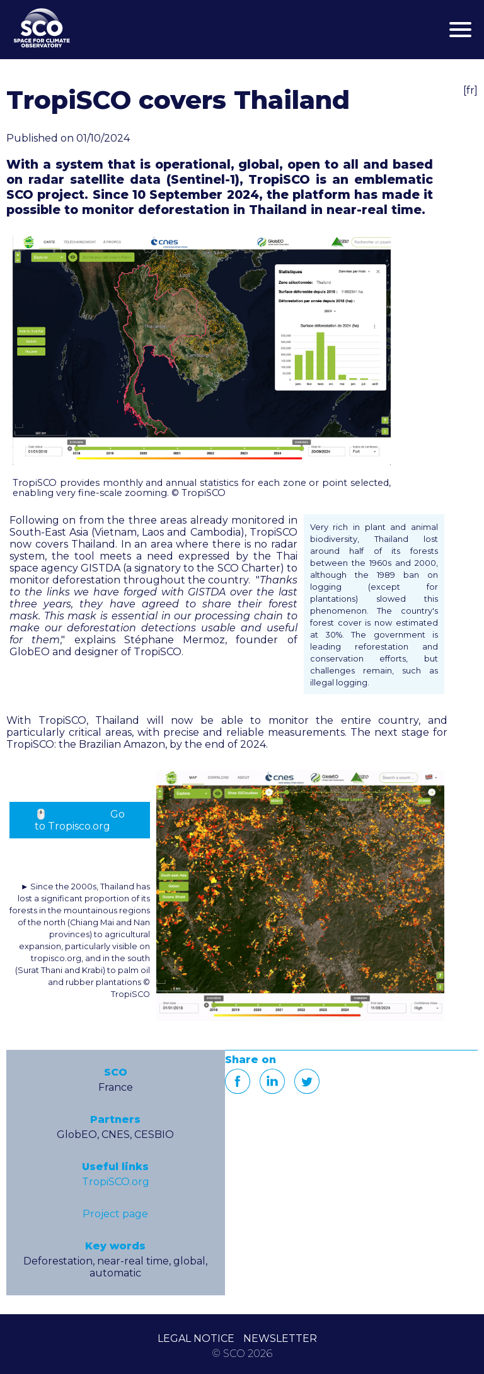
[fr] (470, 90)
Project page (115, 1214)
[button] (202, 350)
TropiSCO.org (115, 1182)
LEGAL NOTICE (196, 1338)
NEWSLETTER (280, 1338)
